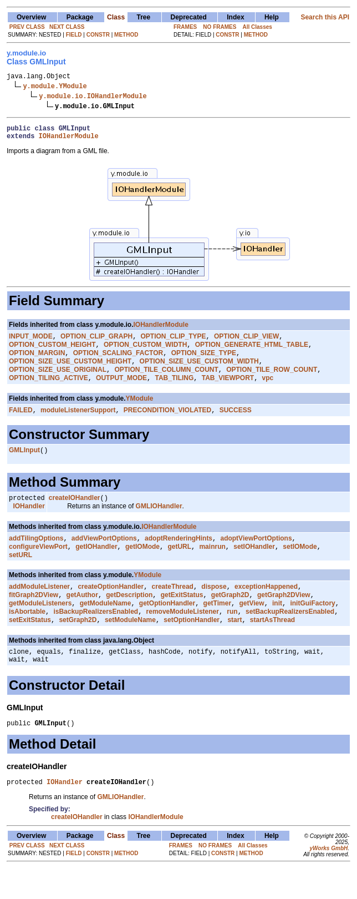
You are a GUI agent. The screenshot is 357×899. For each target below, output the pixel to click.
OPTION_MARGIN (37, 361)
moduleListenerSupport (77, 423)
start (234, 644)
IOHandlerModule (69, 140)
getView (251, 625)
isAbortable (27, 634)
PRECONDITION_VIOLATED (167, 423)
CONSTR (98, 35)
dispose (213, 606)
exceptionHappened (266, 606)
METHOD (126, 35)
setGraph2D (77, 644)
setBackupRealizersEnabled (290, 634)
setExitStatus (30, 644)
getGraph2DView (283, 615)
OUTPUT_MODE (121, 389)
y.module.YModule (54, 87)
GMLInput (24, 464)
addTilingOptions (36, 555)
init (277, 625)
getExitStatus (182, 615)
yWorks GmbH (328, 879)
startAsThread (272, 644)
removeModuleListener (182, 634)
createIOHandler (74, 513)
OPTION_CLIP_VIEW (246, 342)
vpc (268, 389)
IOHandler (28, 522)
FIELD (74, 35)
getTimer (217, 625)
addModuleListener (39, 606)
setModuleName (130, 644)
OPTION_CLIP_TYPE (173, 342)
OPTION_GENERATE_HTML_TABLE (251, 352)
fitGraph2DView (33, 615)
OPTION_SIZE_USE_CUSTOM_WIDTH (199, 371)
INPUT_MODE (31, 342)
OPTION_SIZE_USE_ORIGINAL (57, 380)
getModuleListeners (40, 625)
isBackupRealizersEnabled (95, 634)
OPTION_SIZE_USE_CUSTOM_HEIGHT (70, 371)
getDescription (129, 615)
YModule (140, 410)
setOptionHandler (192, 644)
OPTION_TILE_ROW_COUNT (271, 380)
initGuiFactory (312, 625)
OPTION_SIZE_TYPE (203, 361)
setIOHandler (254, 565)
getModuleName (105, 625)
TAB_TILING (174, 389)
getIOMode (142, 565)
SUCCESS (236, 423)
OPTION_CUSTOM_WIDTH (145, 352)
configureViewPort (38, 565)
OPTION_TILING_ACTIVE (48, 389)
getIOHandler (96, 565)
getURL (179, 565)
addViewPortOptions (104, 555)
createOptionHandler (111, 606)
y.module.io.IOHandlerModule (92, 97)
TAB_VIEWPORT (228, 389)
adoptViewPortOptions (256, 555)
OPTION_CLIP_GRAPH (96, 342)
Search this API (324, 17)
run (232, 634)
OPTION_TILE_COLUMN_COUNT (166, 380)
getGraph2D (230, 615)
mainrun (212, 565)
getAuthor (82, 615)
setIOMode (300, 565)
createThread (172, 606)
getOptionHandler (167, 625)
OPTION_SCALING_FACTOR (118, 361)
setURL (20, 573)
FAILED (21, 423)
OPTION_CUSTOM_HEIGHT (52, 352)
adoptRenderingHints (178, 555)
